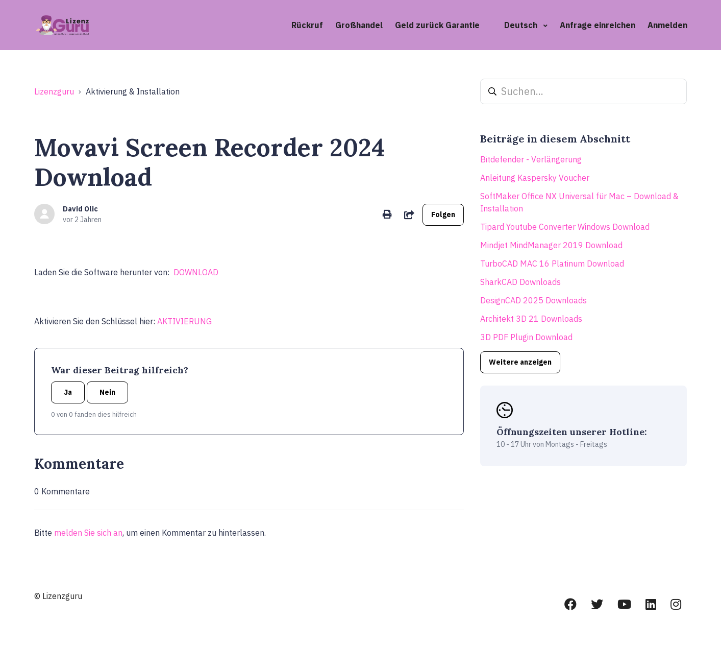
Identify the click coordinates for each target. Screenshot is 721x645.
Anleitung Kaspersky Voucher (534, 178)
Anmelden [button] (667, 25)
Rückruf (307, 25)
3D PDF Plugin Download (526, 337)
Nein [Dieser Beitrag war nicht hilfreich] (107, 392)
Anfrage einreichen (597, 25)
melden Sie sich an (88, 533)
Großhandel (359, 25)
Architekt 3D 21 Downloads (531, 319)
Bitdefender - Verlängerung (531, 159)
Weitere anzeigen (520, 362)
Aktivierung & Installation (133, 91)
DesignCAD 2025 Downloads (533, 300)
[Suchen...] (583, 91)
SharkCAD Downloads (520, 282)
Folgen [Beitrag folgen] (443, 214)
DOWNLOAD (195, 272)
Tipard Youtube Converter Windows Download (565, 227)
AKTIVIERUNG (184, 321)
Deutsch (521, 25)
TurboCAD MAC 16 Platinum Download (552, 263)
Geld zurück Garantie (437, 25)
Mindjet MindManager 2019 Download (551, 245)
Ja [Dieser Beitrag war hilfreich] (68, 392)
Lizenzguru (54, 91)
